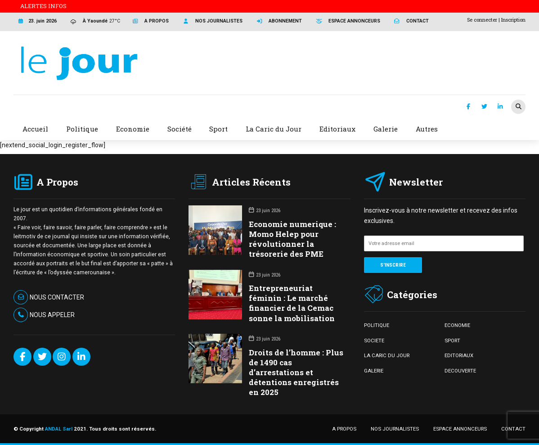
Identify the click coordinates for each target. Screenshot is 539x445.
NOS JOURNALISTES (395, 429)
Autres (427, 128)
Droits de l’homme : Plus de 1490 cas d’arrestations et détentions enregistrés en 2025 (296, 372)
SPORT (452, 340)
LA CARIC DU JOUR (386, 355)
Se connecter (482, 19)
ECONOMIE (457, 325)
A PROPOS (344, 429)
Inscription (513, 19)
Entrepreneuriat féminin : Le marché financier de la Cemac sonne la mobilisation (292, 303)
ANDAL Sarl (58, 429)
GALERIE (373, 371)
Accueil (35, 128)
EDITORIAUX (459, 355)
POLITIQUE (376, 325)
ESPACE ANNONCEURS (460, 429)
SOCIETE (374, 340)
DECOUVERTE (460, 371)
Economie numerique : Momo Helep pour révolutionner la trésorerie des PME (292, 239)
